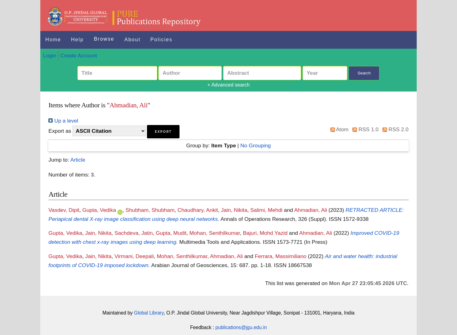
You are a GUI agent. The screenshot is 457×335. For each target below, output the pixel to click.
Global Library (149, 312)
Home (53, 39)
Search (363, 73)
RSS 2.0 (394, 129)
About (132, 39)
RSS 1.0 (364, 129)
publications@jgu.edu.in (241, 327)
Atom (338, 129)
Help (77, 39)
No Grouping (255, 145)
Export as (59, 131)
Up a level (63, 121)
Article (77, 160)
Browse (104, 39)
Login (49, 55)
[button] (163, 131)
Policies (161, 39)
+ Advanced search (228, 84)
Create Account (78, 55)
